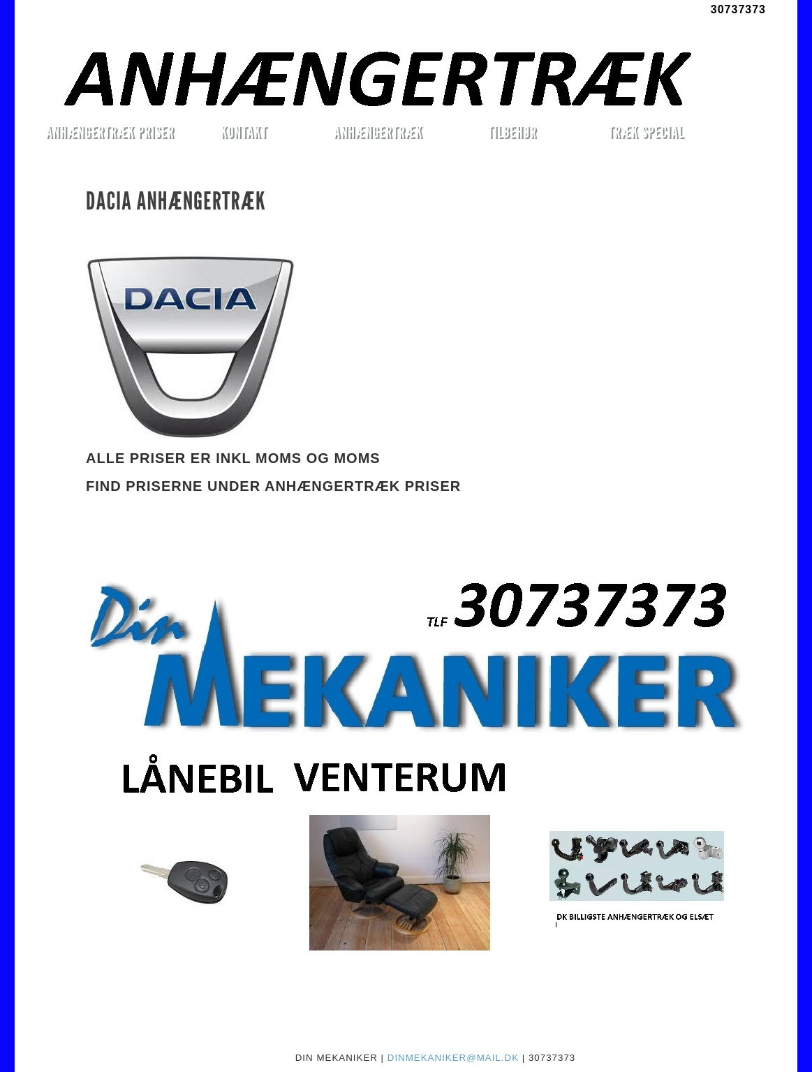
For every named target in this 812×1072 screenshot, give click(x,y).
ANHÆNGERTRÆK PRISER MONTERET (109, 134)
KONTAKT (244, 132)
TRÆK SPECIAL (646, 132)
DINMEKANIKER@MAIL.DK (453, 1057)
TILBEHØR (511, 132)
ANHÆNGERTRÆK (378, 132)
